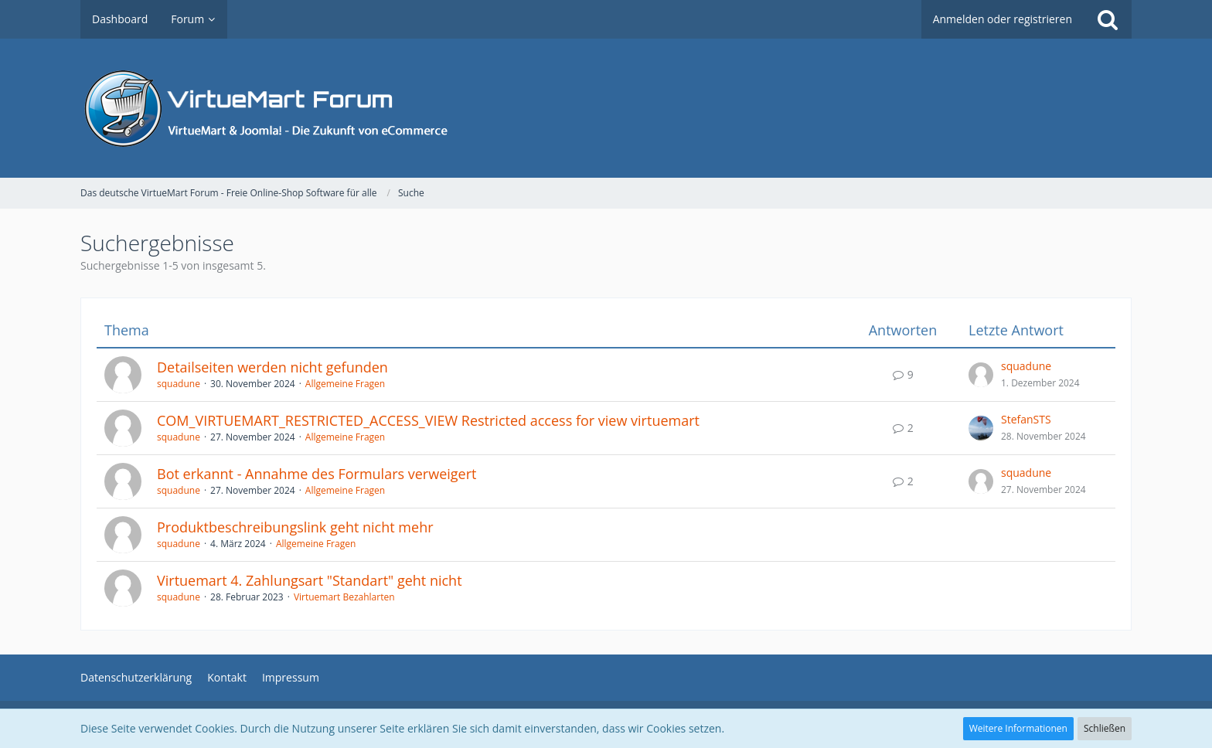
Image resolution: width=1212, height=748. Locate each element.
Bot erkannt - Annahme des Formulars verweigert (316, 473)
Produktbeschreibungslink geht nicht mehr (295, 527)
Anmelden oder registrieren (1002, 19)
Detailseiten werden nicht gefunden (272, 367)
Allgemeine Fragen (345, 383)
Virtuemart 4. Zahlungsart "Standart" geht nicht (309, 580)
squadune (178, 383)
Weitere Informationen (1018, 728)
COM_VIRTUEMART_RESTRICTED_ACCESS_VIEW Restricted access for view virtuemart (428, 420)
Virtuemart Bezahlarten (344, 597)
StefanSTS (1026, 419)
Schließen (1104, 728)
